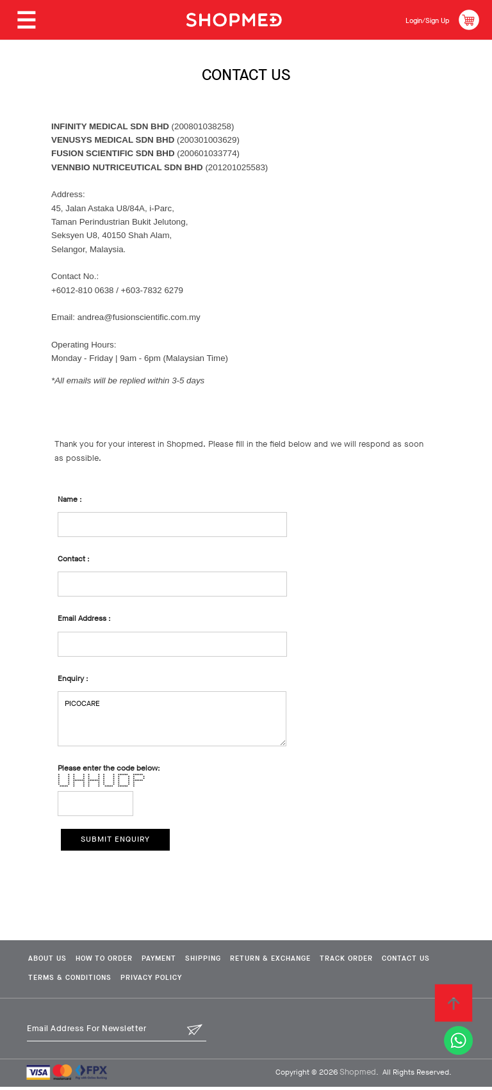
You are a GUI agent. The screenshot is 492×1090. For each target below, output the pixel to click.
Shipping (242, 961)
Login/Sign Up (418, 19)
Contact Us (51, 980)
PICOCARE (172, 718)
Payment (185, 961)
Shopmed (358, 1075)
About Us (46, 961)
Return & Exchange (323, 961)
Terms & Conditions (140, 980)
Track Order (414, 961)
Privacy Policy (236, 980)
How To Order (116, 961)
